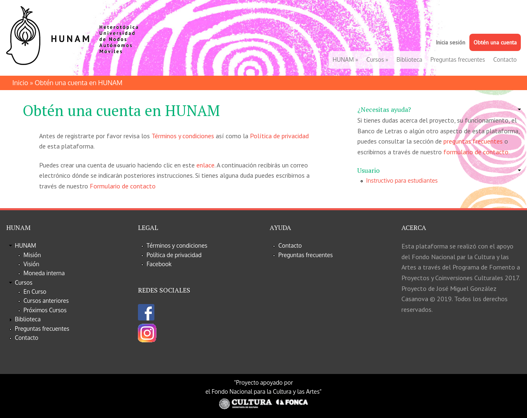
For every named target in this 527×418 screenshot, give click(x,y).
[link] (439, 109)
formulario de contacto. (476, 152)
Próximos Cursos (45, 310)
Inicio (20, 83)
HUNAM (345, 59)
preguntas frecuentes (473, 141)
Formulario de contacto (123, 186)
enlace (205, 165)
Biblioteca (409, 59)
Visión (31, 263)
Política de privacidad (279, 136)
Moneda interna (44, 272)
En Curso (35, 291)
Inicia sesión (450, 42)
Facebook (159, 263)
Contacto (505, 59)
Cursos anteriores (46, 300)
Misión (32, 254)
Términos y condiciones (183, 136)
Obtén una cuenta (495, 42)
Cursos (377, 59)
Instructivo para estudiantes (402, 180)
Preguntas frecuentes (458, 59)
